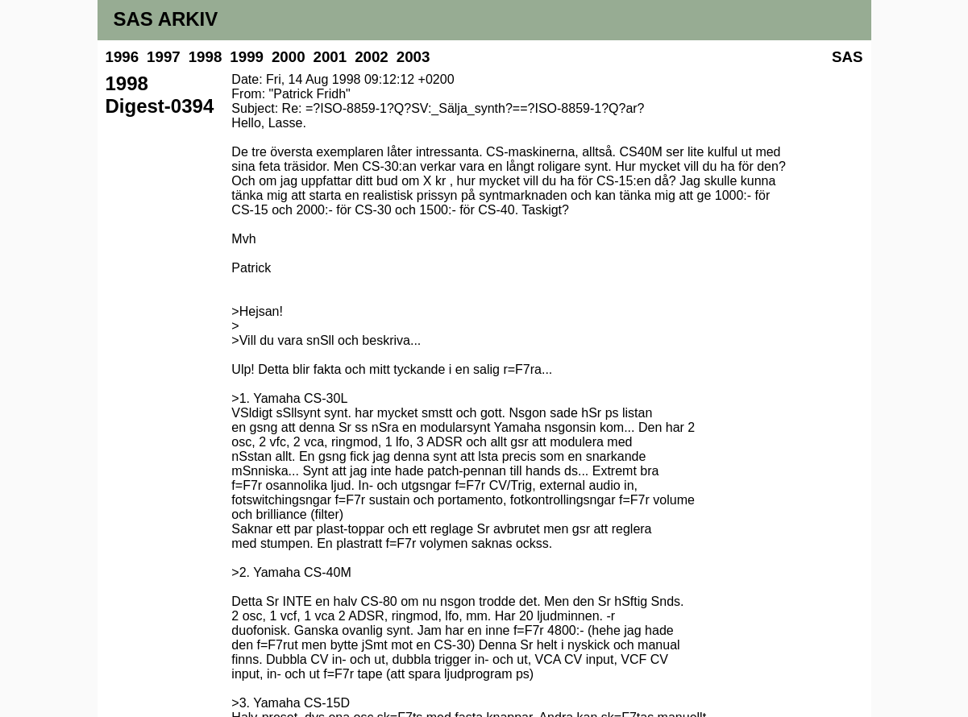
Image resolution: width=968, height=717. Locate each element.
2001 (330, 56)
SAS (847, 56)
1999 (247, 56)
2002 (371, 56)
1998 (205, 56)
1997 (164, 56)
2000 (288, 56)
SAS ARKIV (166, 19)
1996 (122, 56)
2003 (413, 56)
